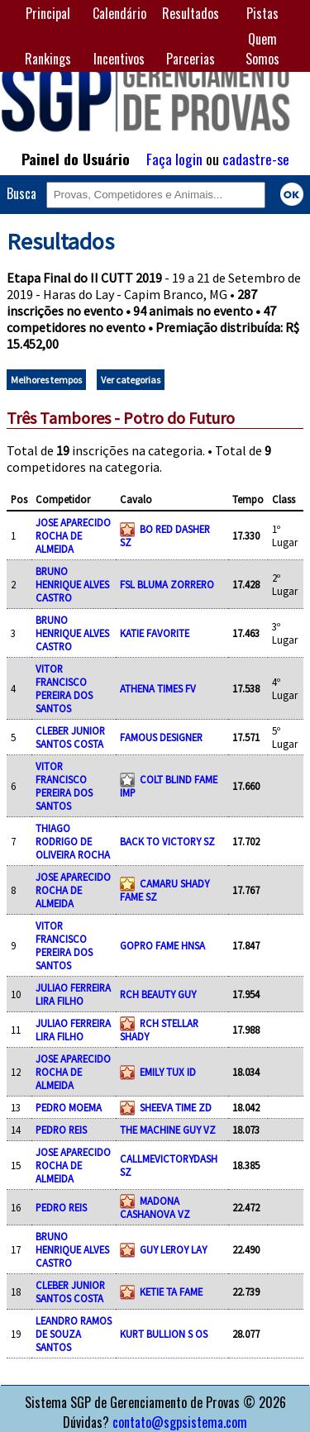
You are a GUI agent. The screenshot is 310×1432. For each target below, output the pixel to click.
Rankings (48, 59)
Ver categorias (130, 379)
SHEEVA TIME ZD (176, 1107)
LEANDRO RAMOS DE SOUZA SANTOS (74, 1334)
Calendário (119, 13)
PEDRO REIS (61, 1129)
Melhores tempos (46, 379)
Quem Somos (262, 49)
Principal (48, 13)
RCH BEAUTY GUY (158, 994)
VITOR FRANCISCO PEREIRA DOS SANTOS (64, 688)
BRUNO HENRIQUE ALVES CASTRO (72, 584)
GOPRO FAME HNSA (162, 945)
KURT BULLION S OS (163, 1333)
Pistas (262, 13)
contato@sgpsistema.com (179, 1422)
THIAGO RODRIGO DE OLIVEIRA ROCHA (73, 841)
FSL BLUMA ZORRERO (167, 584)
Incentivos (119, 59)
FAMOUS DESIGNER (161, 737)
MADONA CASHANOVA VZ (155, 1207)
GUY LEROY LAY (173, 1249)
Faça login (174, 158)
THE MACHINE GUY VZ (168, 1129)
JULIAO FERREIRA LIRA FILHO (73, 994)
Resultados (190, 13)
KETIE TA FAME (171, 1291)
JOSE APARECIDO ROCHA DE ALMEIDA (73, 535)
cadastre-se (255, 158)
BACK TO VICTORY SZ (167, 841)
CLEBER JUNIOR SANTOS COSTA (70, 737)
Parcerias (190, 59)
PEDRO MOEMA (69, 1107)
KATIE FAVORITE (154, 633)
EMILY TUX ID (168, 1071)
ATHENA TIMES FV (158, 688)
